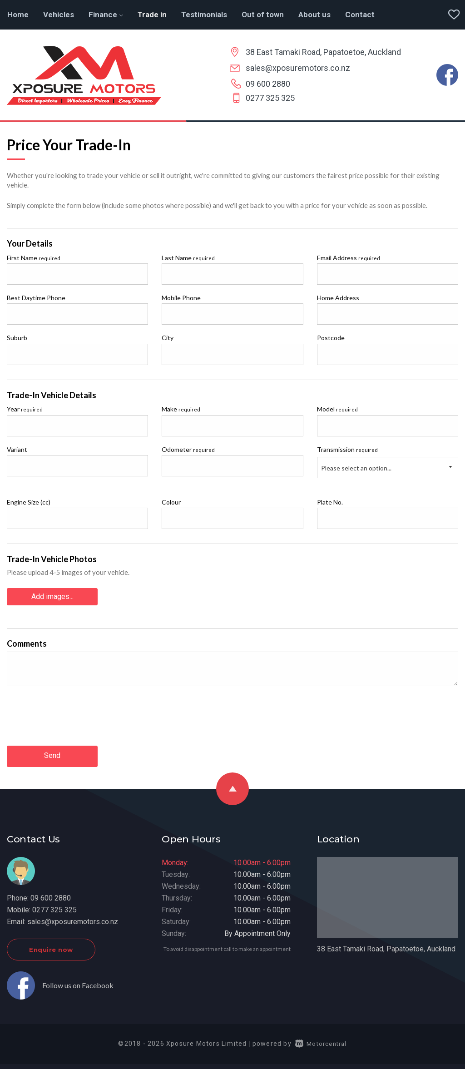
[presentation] (76, 711)
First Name (33, 258)
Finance (106, 14)
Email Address (348, 258)
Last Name (188, 258)
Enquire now (51, 947)
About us (314, 14)
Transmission (347, 449)
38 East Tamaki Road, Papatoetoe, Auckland (323, 52)
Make (181, 409)
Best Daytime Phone (36, 298)
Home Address (338, 298)
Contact (360, 14)
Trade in (152, 14)
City (167, 337)
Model (337, 409)
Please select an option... (356, 468)
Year (25, 409)
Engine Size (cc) (28, 502)
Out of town (263, 14)
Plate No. (330, 502)
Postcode (331, 337)
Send (52, 754)
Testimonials (204, 14)
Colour (171, 502)
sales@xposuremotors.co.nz (298, 68)
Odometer (188, 449)
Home (18, 14)
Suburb (17, 337)
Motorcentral (321, 1041)
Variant (17, 449)
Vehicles (58, 14)
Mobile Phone (181, 298)
